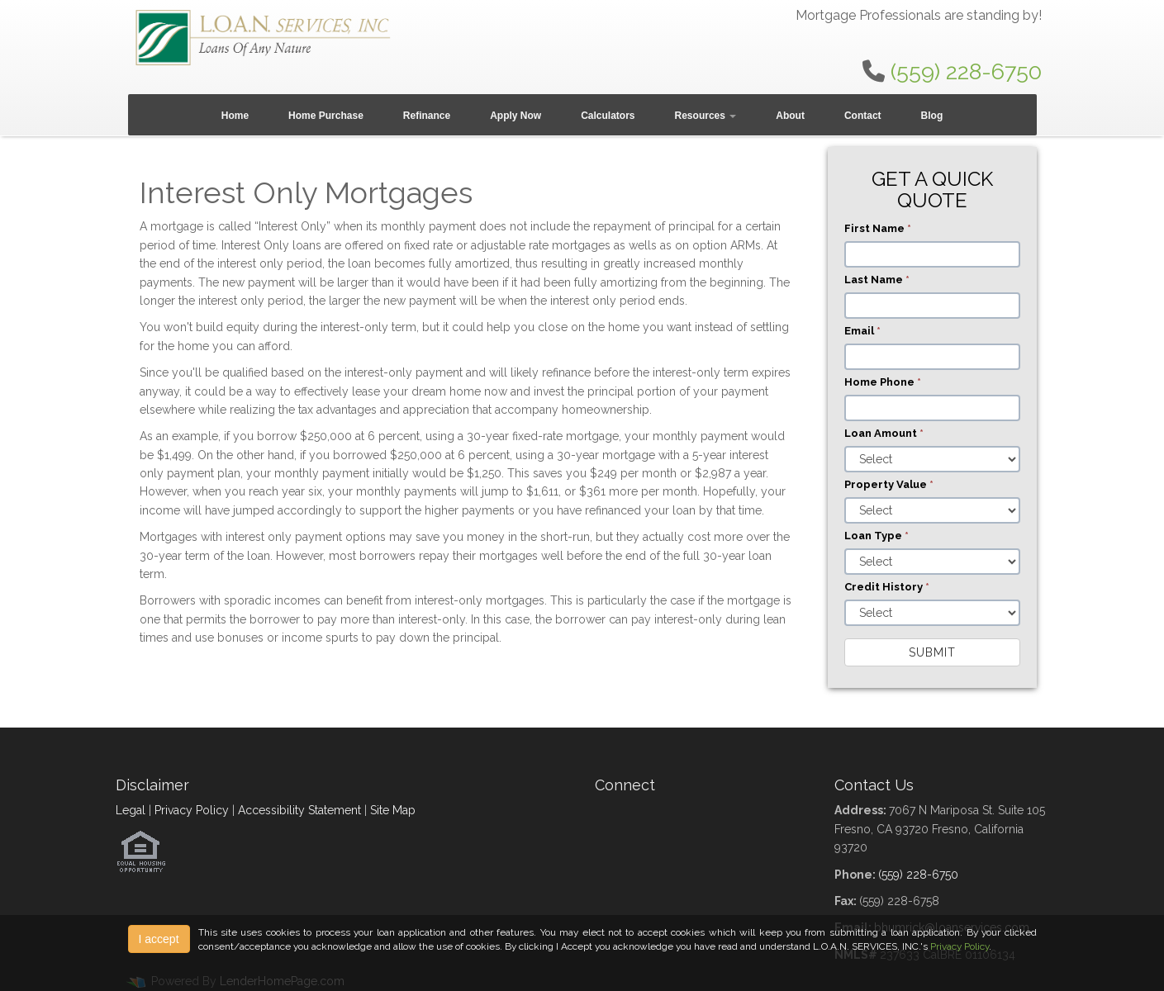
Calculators (607, 115)
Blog (932, 115)
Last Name (877, 279)
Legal (130, 810)
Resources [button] (706, 115)
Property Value (889, 484)
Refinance (426, 115)
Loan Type (876, 535)
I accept (159, 939)
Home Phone (882, 382)
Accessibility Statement (299, 810)
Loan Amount (884, 433)
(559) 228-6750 (966, 71)
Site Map (393, 810)
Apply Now (515, 115)
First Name (877, 228)
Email (862, 331)
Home (235, 115)
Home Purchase (325, 115)
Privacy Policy (191, 810)
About (790, 115)
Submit (932, 652)
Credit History (886, 587)
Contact (862, 115)
